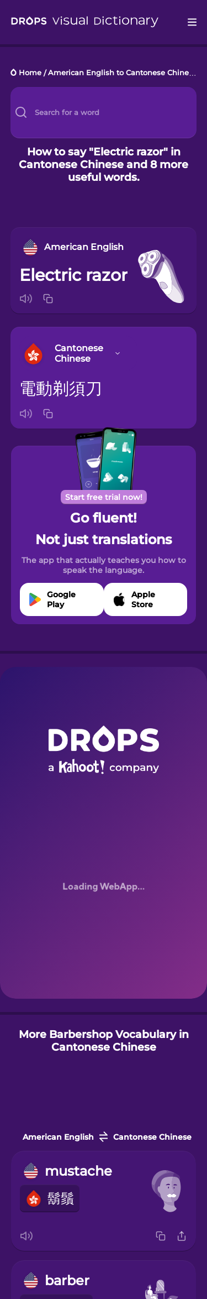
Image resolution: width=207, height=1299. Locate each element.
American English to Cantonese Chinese (122, 73)
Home (30, 73)
